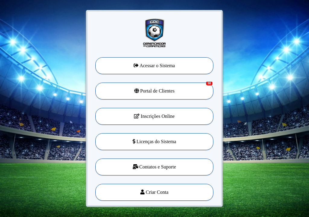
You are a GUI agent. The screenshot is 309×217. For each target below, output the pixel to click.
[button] (154, 141)
